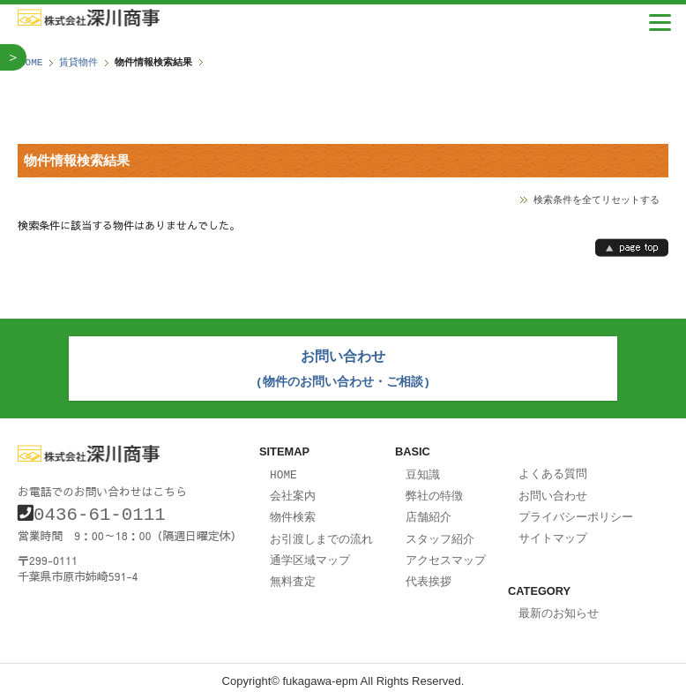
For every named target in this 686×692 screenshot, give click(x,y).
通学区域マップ (310, 552)
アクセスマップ (446, 552)
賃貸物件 (78, 62)
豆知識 (423, 470)
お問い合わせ (552, 491)
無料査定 (293, 573)
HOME (30, 62)
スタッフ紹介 (440, 532)
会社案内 (293, 491)
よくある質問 (552, 470)
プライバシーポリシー (575, 511)
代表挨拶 (428, 573)
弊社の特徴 (434, 491)
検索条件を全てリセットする (596, 199)
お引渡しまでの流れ (321, 532)
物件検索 (293, 511)
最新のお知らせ (558, 605)
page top (631, 247)
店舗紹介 (428, 511)
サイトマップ (552, 531)
